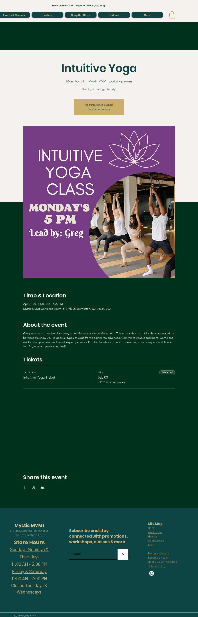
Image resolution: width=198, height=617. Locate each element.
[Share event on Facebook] (25, 487)
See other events (99, 109)
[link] (172, 14)
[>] (123, 554)
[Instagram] (151, 573)
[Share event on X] (33, 487)
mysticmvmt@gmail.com (30, 535)
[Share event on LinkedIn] (42, 487)
